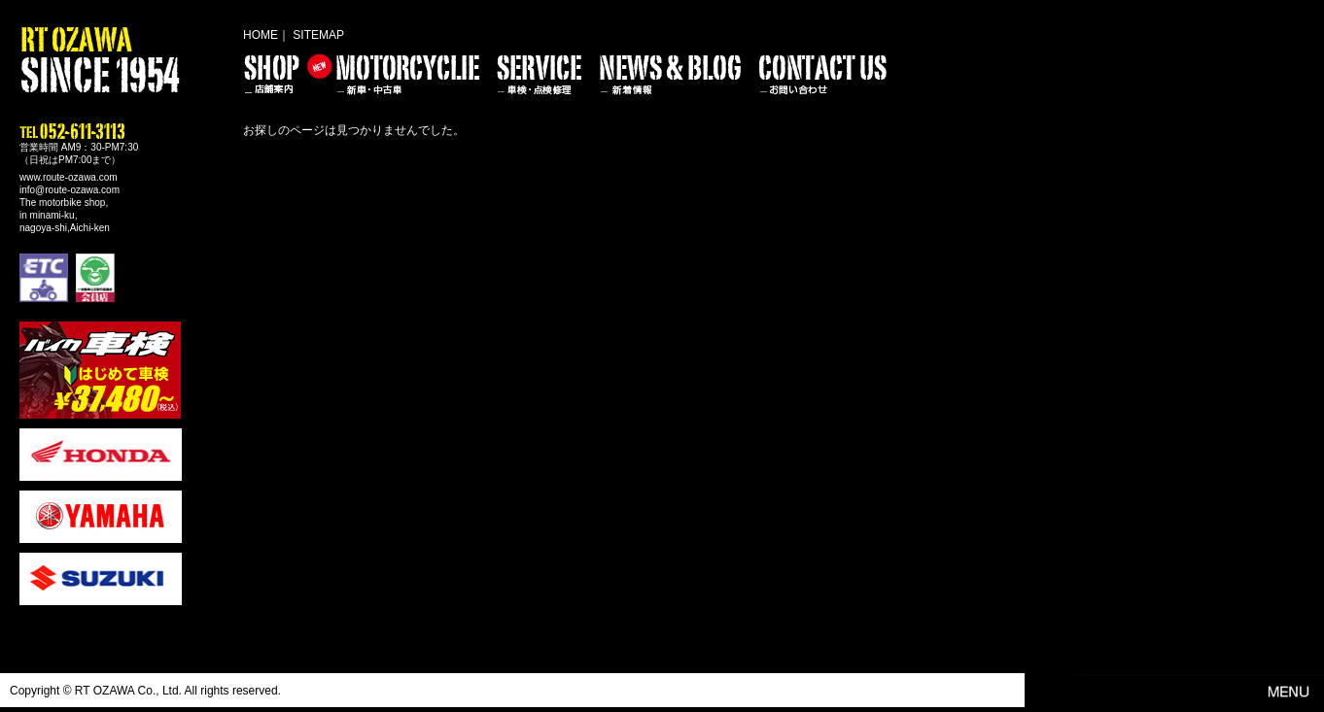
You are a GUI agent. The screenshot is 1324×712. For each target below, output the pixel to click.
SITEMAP (318, 35)
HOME (260, 35)
